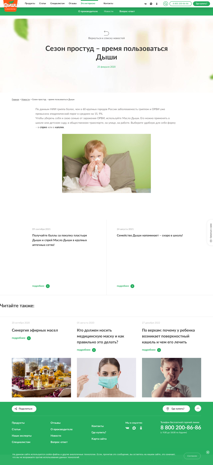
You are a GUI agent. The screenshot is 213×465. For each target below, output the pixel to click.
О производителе (88, 11)
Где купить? (99, 422)
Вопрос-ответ (127, 11)
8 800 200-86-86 (180, 4)
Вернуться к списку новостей (106, 38)
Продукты (30, 3)
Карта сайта (99, 428)
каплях (59, 127)
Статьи (42, 3)
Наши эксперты (22, 425)
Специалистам (57, 3)
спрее (43, 127)
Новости (108, 11)
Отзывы (73, 3)
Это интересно (88, 3)
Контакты (108, 3)
